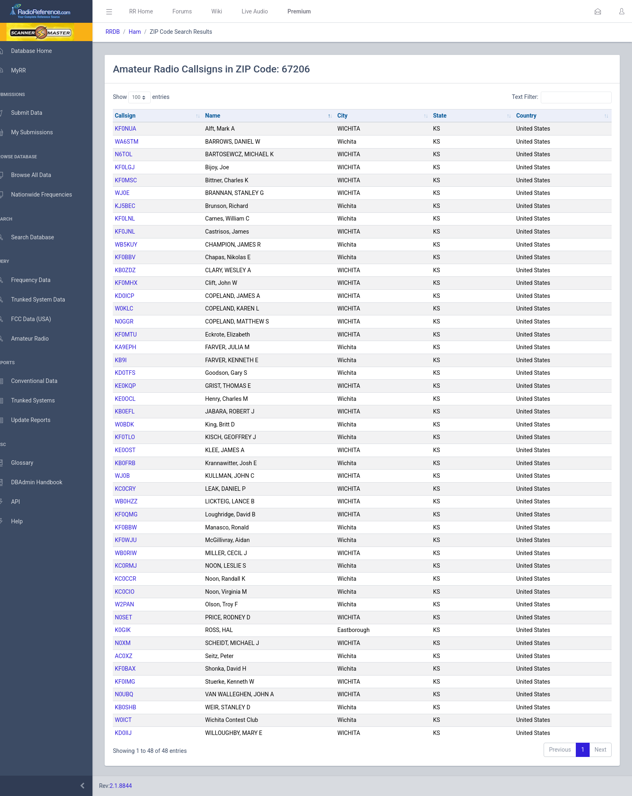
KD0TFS (137, 373)
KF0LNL (137, 218)
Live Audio (266, 11)
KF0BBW (138, 527)
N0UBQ (136, 694)
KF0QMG (138, 514)
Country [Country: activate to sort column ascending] (528, 115)
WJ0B (134, 475)
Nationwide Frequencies (42, 195)
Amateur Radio (30, 338)
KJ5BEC (137, 206)
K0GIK (135, 630)
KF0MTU (138, 334)
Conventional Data (34, 381)
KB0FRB (137, 463)
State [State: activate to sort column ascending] (444, 115)
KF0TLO (137, 437)
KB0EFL (137, 411)
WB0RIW (138, 553)
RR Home (153, 11)
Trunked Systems (33, 401)
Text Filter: (562, 97)
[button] (597, 11)
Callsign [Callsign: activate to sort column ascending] (137, 115)
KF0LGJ (137, 167)
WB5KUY (138, 244)
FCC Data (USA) (31, 319)
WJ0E (134, 193)
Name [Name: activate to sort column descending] (222, 115)
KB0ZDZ (137, 270)
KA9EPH (137, 347)
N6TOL (135, 154)
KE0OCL (137, 399)
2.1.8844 (132, 786)
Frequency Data (31, 280)
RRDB (124, 31)
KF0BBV (137, 257)
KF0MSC (138, 180)
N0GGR (136, 321)
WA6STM (138, 141)
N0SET (135, 617)
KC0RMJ (138, 565)
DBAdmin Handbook (37, 482)
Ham (146, 31)
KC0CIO (136, 591)
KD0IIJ (135, 733)
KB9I (132, 360)
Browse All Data (31, 175)
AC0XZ (135, 656)
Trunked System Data (38, 299)
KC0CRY (137, 488)
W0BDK (136, 424)
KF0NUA (137, 128)
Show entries (153, 97)
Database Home (32, 51)
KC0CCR (137, 578)
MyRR (18, 70)
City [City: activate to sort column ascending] (350, 115)
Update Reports (31, 420)
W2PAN (136, 604)
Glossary (22, 463)
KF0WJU (138, 540)
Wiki (228, 11)
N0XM (135, 643)
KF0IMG (137, 681)
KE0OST (137, 450)
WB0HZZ (138, 501)
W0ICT (135, 720)
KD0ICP (136, 296)
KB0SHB (137, 707)
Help (17, 521)
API (16, 502)
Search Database (33, 237)
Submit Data (27, 113)
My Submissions (32, 132)
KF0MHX (138, 283)
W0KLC (136, 308)
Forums (194, 11)
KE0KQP (137, 386)
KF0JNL (137, 231)
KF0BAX (137, 668)
